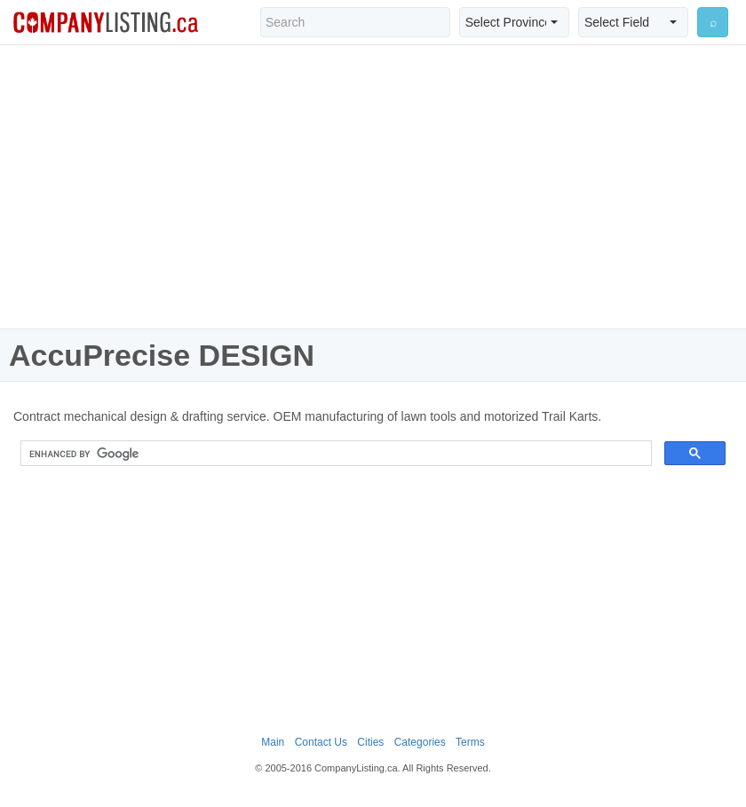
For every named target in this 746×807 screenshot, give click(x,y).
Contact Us (321, 742)
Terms (470, 742)
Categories (420, 742)
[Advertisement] (373, 186)
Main (272, 742)
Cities (370, 742)
